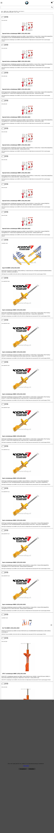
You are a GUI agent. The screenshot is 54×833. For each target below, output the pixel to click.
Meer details (26, 765)
